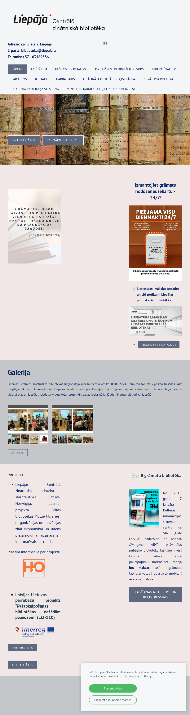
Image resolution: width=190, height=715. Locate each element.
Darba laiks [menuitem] (65, 79)
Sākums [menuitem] (17, 69)
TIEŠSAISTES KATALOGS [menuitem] (71, 69)
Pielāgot (148, 676)
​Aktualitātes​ (24, 140)
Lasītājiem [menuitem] (39, 69)
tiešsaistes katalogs (158, 344)
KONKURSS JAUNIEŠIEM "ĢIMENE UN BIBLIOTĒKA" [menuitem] (101, 89)
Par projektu (22, 648)
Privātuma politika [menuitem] (158, 79)
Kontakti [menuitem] (41, 79)
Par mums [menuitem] (19, 79)
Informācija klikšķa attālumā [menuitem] (35, 89)
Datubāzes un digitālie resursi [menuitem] (120, 69)
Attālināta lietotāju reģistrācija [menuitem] (108, 79)
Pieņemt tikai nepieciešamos (112, 700)
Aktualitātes (22, 665)
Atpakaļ (17, 453)
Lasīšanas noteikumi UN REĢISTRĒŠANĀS (155, 594)
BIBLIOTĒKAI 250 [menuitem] (164, 69)
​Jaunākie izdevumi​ (62, 140)
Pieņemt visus (113, 688)
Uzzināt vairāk (133, 676)
